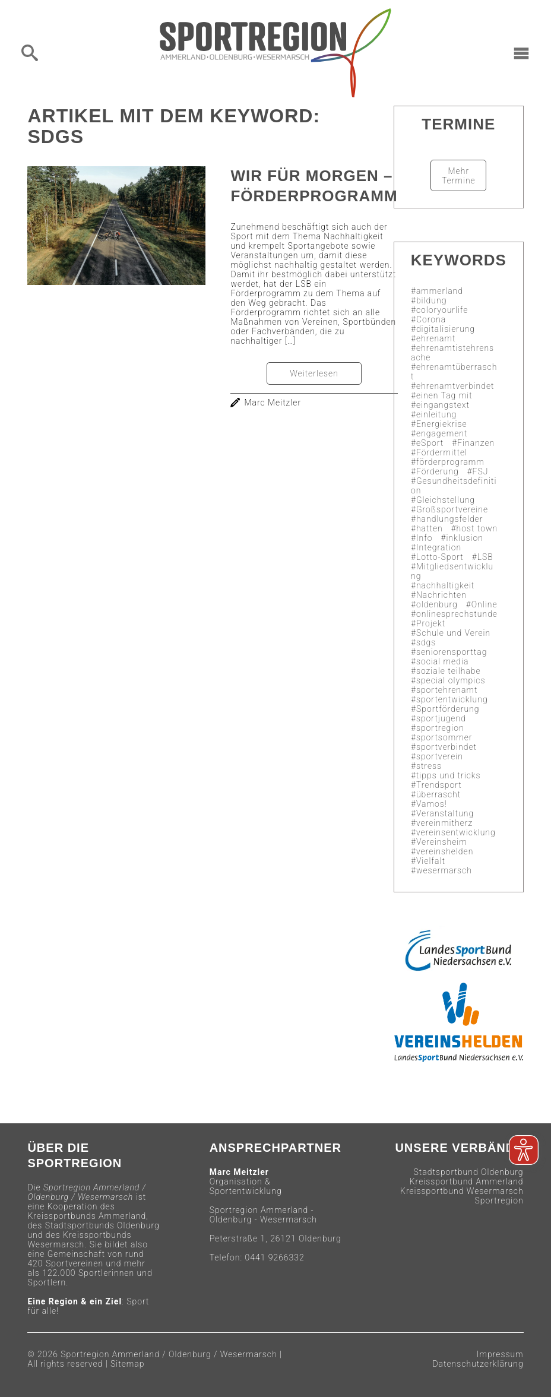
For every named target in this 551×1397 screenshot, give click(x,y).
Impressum (500, 1354)
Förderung (437, 471)
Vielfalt (430, 861)
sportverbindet (446, 747)
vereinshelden (444, 851)
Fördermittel (441, 452)
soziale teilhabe (448, 671)
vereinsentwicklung (456, 832)
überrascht (438, 794)
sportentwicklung (452, 699)
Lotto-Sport (440, 557)
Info (424, 538)
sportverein (439, 756)
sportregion (440, 728)
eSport (430, 443)
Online (484, 604)
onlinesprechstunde (457, 614)
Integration (438, 547)
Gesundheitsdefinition (453, 485)
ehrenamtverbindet (455, 386)
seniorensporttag (451, 652)
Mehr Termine (459, 175)
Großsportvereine (452, 509)
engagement (442, 433)
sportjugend (441, 718)
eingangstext (443, 405)
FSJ (481, 471)
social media (442, 661)
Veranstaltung (445, 813)
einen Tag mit (444, 395)
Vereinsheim (441, 842)
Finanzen (476, 443)
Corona (431, 319)
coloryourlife (442, 310)
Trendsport (439, 785)
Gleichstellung (445, 500)
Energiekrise (441, 424)
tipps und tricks (448, 775)
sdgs (426, 642)
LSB (485, 557)
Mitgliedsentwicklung (452, 571)
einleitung (436, 414)
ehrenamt (436, 338)
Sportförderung (448, 709)
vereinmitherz (444, 823)
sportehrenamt (447, 690)
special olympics (451, 680)
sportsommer (444, 737)
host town (477, 528)
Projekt (430, 623)
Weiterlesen (314, 373)
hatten (429, 528)
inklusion (464, 538)
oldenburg (437, 604)
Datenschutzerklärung (477, 1364)
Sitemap (127, 1364)
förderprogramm (450, 462)
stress (429, 766)
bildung (431, 300)
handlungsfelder (449, 519)
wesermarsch (444, 870)
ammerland (439, 291)
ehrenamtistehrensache (452, 352)
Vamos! (431, 804)
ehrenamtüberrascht (454, 371)
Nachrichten (441, 595)
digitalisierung (445, 329)
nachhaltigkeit (445, 585)
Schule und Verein (453, 633)
